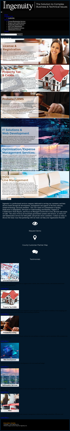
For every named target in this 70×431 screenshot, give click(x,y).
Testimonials (35, 259)
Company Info (8, 16)
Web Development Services (16, 28)
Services (6, 19)
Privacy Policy (6, 423)
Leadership (11, 18)
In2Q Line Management (15, 26)
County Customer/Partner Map (35, 245)
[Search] (9, 34)
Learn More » (5, 288)
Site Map (13, 423)
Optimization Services (14, 29)
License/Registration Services (16, 21)
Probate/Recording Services (16, 24)
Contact (6, 31)
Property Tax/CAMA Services (17, 23)
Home (6, 14)
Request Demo (35, 231)
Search (20, 34)
